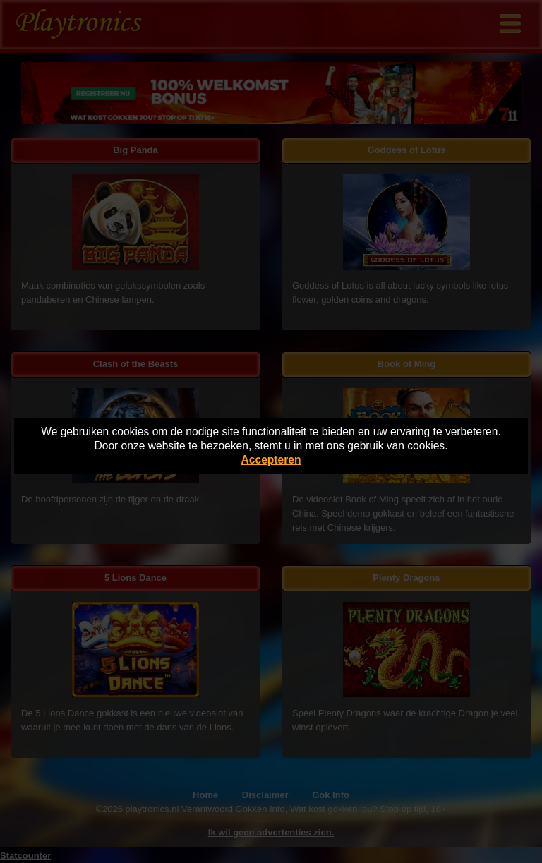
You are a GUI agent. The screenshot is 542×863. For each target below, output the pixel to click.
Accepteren (271, 460)
